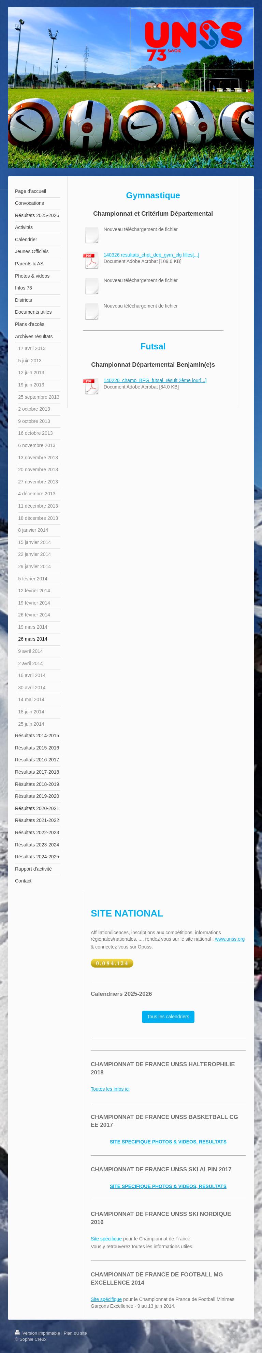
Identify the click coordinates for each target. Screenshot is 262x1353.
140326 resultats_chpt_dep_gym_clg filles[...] (151, 255)
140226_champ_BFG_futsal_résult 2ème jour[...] (155, 380)
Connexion (236, 1332)
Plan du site (75, 1333)
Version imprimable (38, 1333)
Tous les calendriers (168, 1016)
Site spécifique (106, 1238)
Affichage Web (232, 1338)
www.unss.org (230, 939)
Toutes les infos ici (110, 1089)
